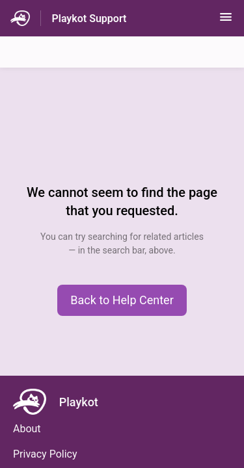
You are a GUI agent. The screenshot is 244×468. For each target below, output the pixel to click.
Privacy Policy (45, 454)
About (27, 428)
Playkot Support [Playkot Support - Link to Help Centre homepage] (88, 18)
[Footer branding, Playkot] (62, 402)
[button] (226, 21)
